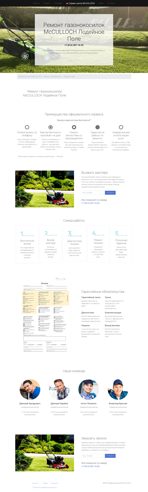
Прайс (101, 3)
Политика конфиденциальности (45, 487)
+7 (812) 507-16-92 (74, 45)
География (58, 3)
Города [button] (46, 3)
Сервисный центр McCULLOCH (30, 77)
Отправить (110, 193)
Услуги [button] (35, 3)
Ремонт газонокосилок (52, 77)
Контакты (111, 3)
